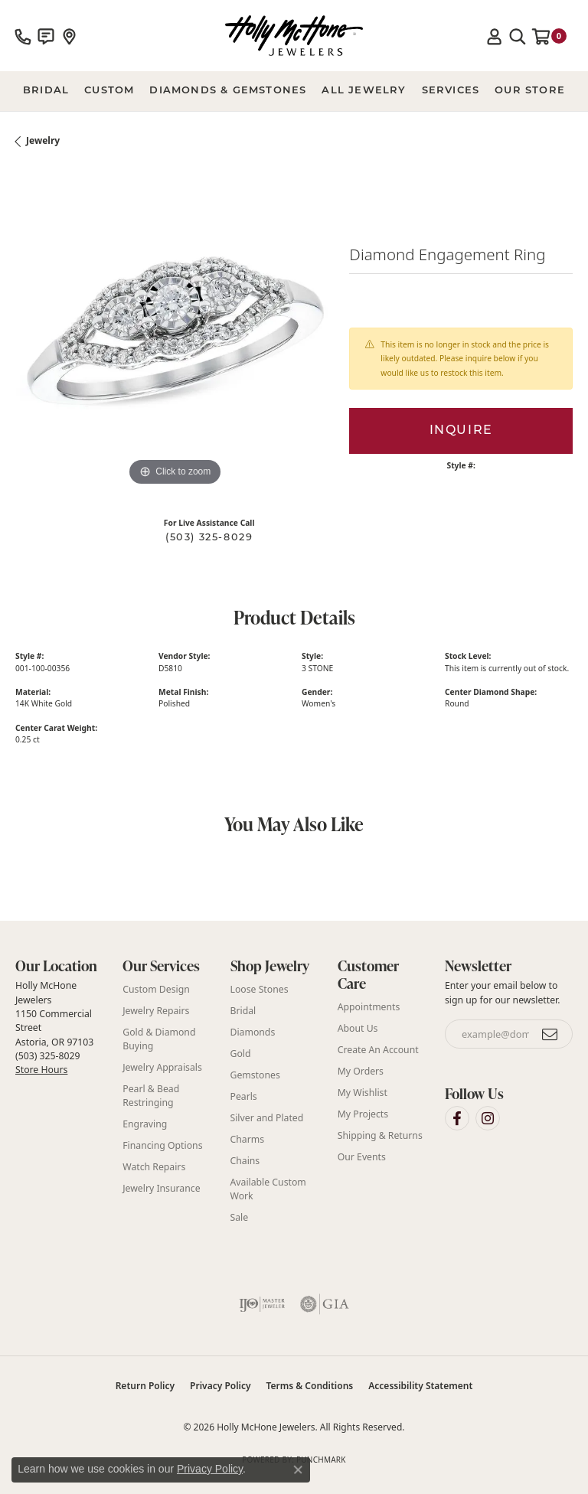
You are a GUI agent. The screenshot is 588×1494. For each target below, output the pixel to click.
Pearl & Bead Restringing (150, 1095)
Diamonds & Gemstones (227, 91)
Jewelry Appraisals (162, 1067)
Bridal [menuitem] (243, 1010)
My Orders (361, 1071)
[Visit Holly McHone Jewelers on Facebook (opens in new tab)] (457, 1118)
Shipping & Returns (380, 1135)
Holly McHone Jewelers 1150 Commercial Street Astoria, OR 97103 (54, 1027)
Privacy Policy (220, 1385)
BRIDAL (46, 91)
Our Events (362, 1156)
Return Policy (145, 1385)
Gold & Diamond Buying (158, 1039)
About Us (358, 1028)
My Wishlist (362, 1092)
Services (451, 91)
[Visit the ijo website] (262, 1304)
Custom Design (156, 989)
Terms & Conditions (310, 1385)
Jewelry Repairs (155, 1010)
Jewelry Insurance (161, 1188)
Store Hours (41, 1069)
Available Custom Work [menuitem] (268, 1189)
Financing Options (162, 1145)
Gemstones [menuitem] (255, 1074)
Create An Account (378, 1049)
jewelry (43, 140)
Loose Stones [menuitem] (259, 989)
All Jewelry (364, 91)
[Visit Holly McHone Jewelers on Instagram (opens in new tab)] (487, 1118)
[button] (494, 36)
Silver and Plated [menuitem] (267, 1117)
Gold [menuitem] (240, 1053)
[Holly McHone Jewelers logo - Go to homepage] (294, 35)
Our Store (530, 91)
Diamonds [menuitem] (253, 1032)
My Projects (363, 1113)
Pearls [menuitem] (243, 1096)
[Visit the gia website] (324, 1304)
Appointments (369, 1006)
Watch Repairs (153, 1166)
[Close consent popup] (297, 1469)
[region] (174, 330)
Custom (109, 91)
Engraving (144, 1123)
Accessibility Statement (420, 1385)
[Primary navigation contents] (294, 91)
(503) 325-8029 (209, 538)
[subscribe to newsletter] (550, 1034)
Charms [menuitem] (247, 1139)
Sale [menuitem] (239, 1217)
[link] (23, 36)
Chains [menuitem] (245, 1160)
